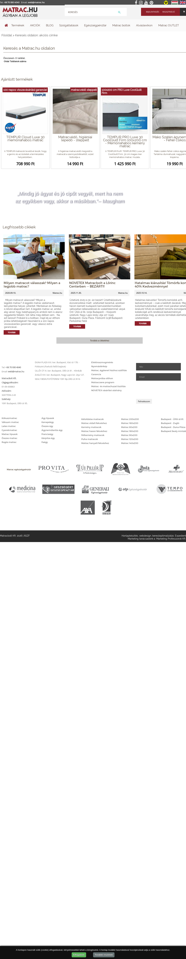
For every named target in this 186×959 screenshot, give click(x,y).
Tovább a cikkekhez (99, 340)
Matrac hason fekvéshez (94, 431)
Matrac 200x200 (130, 419)
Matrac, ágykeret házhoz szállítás (109, 370)
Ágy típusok (47, 418)
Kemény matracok (91, 427)
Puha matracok (89, 439)
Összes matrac (9, 438)
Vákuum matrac (10, 422)
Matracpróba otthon (102, 378)
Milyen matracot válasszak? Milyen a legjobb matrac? (32, 284)
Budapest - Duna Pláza (173, 427)
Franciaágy (47, 434)
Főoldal (6, 35)
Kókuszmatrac (9, 418)
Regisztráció (168, 11)
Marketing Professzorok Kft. (171, 538)
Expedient (180, 535)
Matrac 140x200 (129, 443)
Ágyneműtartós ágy (52, 430)
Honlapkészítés (130, 535)
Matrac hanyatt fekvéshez (95, 443)
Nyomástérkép (99, 366)
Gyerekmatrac (9, 430)
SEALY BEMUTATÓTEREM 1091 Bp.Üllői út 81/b (57, 378)
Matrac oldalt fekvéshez (94, 423)
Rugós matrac (9, 442)
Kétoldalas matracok (92, 419)
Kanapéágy (47, 422)
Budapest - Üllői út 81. (172, 419)
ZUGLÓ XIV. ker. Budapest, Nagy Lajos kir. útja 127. (59, 374)
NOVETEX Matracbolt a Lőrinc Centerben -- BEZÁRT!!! (92, 284)
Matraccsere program (102, 382)
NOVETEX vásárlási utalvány (106, 390)
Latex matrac (9, 426)
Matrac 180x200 (129, 431)
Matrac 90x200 (129, 435)
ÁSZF (27, 535)
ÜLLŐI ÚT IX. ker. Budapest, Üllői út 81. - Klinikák (58, 370)
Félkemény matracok (92, 435)
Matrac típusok (10, 434)
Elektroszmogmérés (102, 362)
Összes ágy (47, 426)
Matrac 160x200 (129, 423)
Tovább (11, 332)
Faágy (44, 442)
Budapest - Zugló (170, 423)
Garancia (96, 374)
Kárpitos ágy (48, 438)
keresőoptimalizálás (163, 535)
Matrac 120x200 (129, 439)
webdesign (145, 535)
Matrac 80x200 (129, 427)
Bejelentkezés (152, 11)
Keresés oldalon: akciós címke (36, 35)
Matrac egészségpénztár (19, 469)
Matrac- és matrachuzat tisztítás (108, 386)
